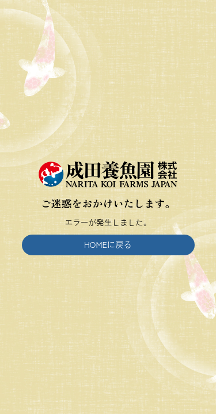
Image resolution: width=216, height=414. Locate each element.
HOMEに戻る (108, 244)
